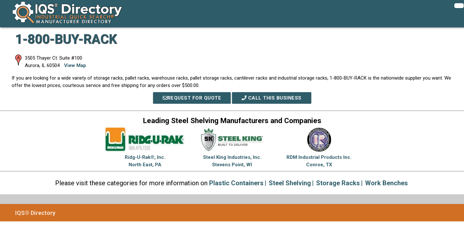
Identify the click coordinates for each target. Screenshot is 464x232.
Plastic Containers (236, 183)
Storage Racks (338, 183)
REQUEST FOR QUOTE (192, 98)
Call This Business (272, 98)
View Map (75, 65)
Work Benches (386, 183)
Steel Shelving (290, 183)
